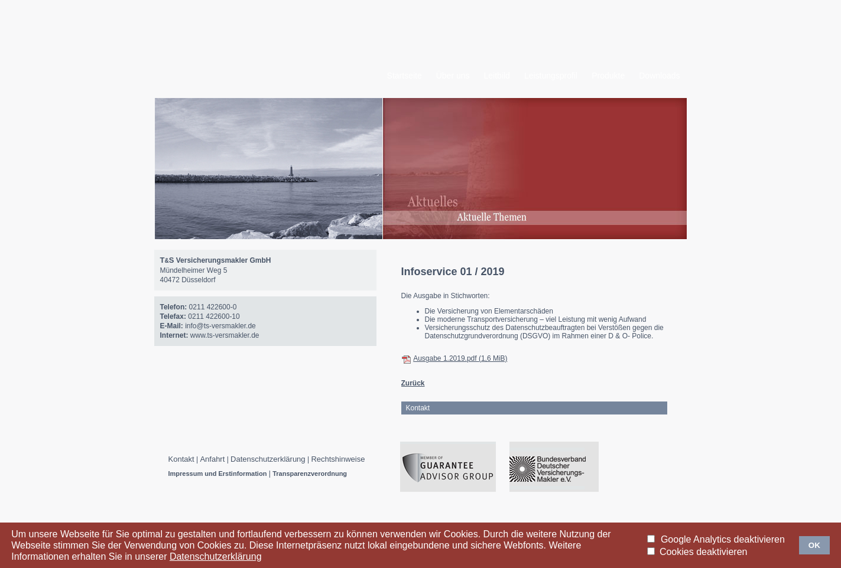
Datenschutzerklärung (267, 459)
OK (814, 545)
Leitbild (497, 75)
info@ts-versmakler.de (220, 326)
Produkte (608, 75)
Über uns (453, 75)
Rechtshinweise (338, 459)
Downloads (659, 75)
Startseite (404, 75)
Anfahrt (212, 459)
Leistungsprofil (550, 75)
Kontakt (181, 459)
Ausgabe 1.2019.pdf (460, 358)
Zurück (413, 383)
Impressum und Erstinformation (217, 473)
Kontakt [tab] (418, 408)
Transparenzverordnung (309, 473)
